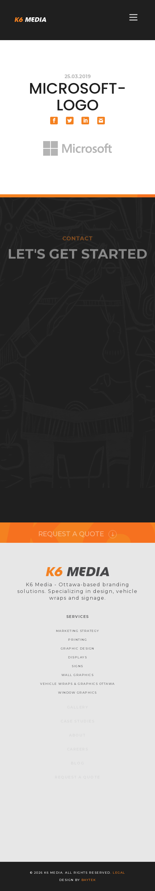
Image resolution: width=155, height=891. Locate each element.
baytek (88, 880)
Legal (119, 873)
